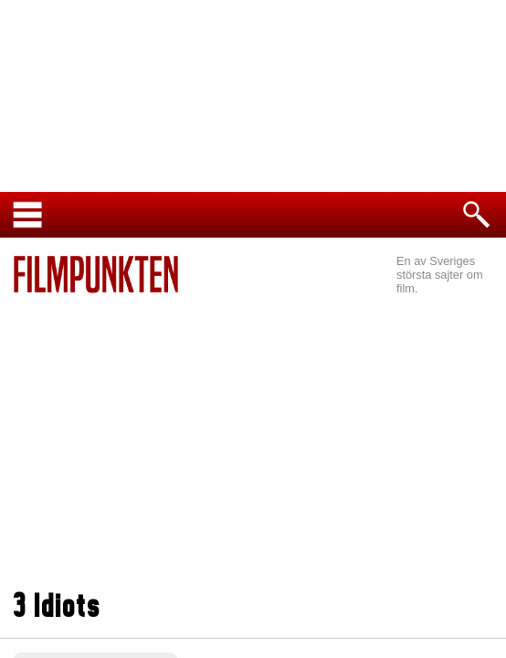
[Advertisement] (253, 444)
